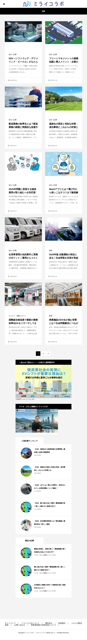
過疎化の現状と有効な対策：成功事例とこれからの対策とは (63, 127)
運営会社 (48, 623)
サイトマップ (10, 623)
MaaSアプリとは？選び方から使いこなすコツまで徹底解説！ (63, 192)
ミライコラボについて (30, 623)
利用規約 (61, 623)
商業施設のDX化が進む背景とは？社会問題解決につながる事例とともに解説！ (63, 323)
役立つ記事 (13, 54)
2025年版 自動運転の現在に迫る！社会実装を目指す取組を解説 (63, 257)
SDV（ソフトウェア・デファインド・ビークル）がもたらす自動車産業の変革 (23, 61)
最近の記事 (29, 541)
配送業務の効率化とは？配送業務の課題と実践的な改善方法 (23, 127)
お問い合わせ (19, 625)
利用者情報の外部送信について (43, 625)
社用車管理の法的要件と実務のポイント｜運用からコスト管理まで (23, 257)
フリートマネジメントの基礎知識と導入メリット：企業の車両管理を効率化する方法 (63, 61)
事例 (50, 250)
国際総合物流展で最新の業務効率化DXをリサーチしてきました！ (23, 323)
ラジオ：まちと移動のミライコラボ (45, 555)
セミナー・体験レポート (17, 316)
